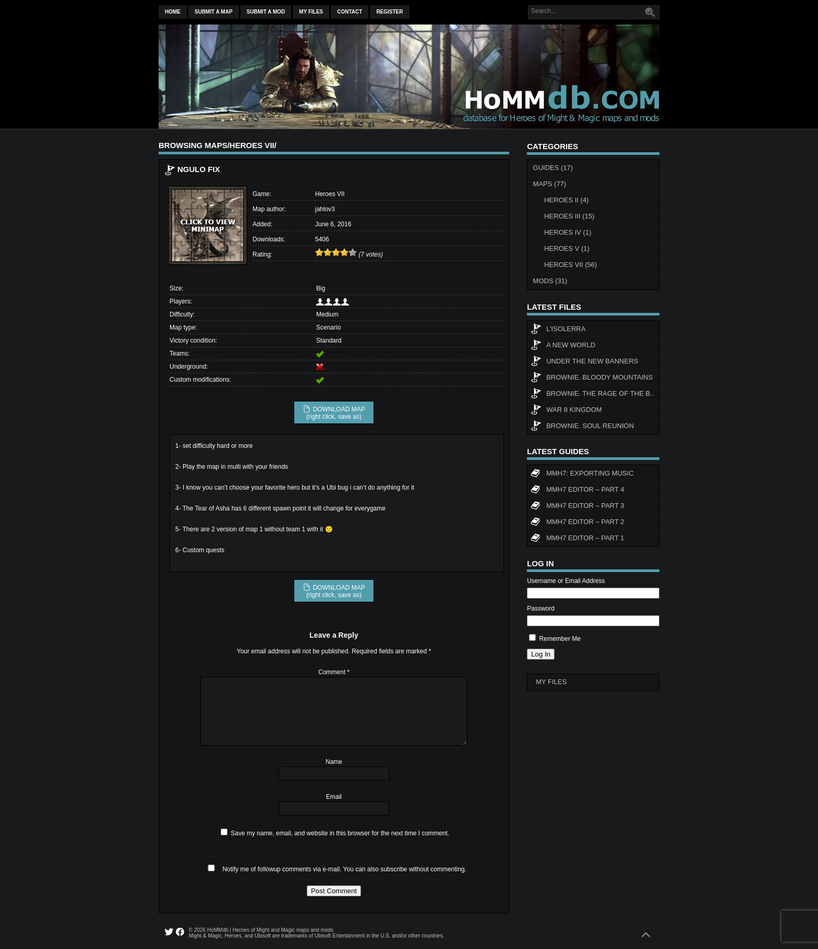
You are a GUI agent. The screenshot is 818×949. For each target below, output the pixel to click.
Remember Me (560, 638)
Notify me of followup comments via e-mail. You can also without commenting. (334, 869)
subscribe (393, 869)
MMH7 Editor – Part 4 (577, 490)
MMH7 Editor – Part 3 (577, 507)
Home (173, 12)
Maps (215, 145)
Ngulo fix (198, 169)
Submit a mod (266, 12)
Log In (540, 654)
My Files (311, 12)
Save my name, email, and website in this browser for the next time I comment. (340, 833)
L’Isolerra (558, 330)
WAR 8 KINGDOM (566, 411)
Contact (349, 12)
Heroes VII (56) (570, 265)
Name (334, 761)
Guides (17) (553, 168)
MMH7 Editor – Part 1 (577, 539)
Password (541, 608)
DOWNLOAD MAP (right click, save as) (334, 412)
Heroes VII (252, 145)
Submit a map (214, 12)
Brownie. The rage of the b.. (592, 395)
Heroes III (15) (569, 216)
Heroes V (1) (567, 248)
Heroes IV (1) (567, 232)
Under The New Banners (584, 362)
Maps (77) (550, 184)
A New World (563, 346)
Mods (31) (550, 281)
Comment (334, 672)
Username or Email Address (566, 581)
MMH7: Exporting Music (582, 474)
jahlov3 (325, 209)
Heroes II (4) (566, 200)
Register (389, 12)
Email (334, 796)
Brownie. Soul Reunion (582, 427)
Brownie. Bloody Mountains (592, 378)
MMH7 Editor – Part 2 (577, 523)
